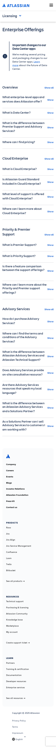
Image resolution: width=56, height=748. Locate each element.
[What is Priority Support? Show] (28, 256)
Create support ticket (18, 642)
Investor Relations (15, 489)
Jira (8, 534)
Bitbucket (11, 570)
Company (11, 464)
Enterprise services (15, 687)
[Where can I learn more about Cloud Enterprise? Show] (28, 211)
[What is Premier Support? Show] (28, 244)
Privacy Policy (19, 720)
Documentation (14, 675)
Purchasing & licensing (17, 607)
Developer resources (16, 681)
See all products (15, 581)
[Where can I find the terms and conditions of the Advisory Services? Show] (28, 338)
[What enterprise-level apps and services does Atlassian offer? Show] (28, 99)
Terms (15, 727)
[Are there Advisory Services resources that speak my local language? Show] (28, 389)
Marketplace (12, 626)
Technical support (15, 601)
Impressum (17, 733)
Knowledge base (14, 619)
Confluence (11, 552)
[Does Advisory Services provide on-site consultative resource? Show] (28, 372)
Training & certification (17, 669)
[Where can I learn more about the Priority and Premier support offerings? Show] (28, 289)
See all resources (15, 698)
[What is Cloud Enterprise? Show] (28, 169)
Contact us (11, 507)
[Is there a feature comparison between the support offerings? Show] (28, 271)
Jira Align (10, 540)
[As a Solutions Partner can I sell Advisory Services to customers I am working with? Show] (28, 426)
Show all (49, 87)
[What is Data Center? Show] (28, 112)
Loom (8, 558)
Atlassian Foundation (17, 495)
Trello (8, 564)
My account (12, 632)
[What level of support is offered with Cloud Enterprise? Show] (28, 196)
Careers (10, 470)
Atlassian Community (16, 613)
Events (9, 476)
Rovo (8, 527)
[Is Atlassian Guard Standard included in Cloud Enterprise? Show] (28, 182)
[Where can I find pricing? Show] (28, 142)
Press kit (10, 501)
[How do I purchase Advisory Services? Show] (28, 321)
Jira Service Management (18, 546)
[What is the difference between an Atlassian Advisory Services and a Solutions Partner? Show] (28, 407)
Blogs (9, 483)
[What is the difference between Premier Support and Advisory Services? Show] (28, 127)
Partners (10, 663)
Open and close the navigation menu (20, 15)
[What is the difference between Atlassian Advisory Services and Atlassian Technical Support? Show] (28, 356)
